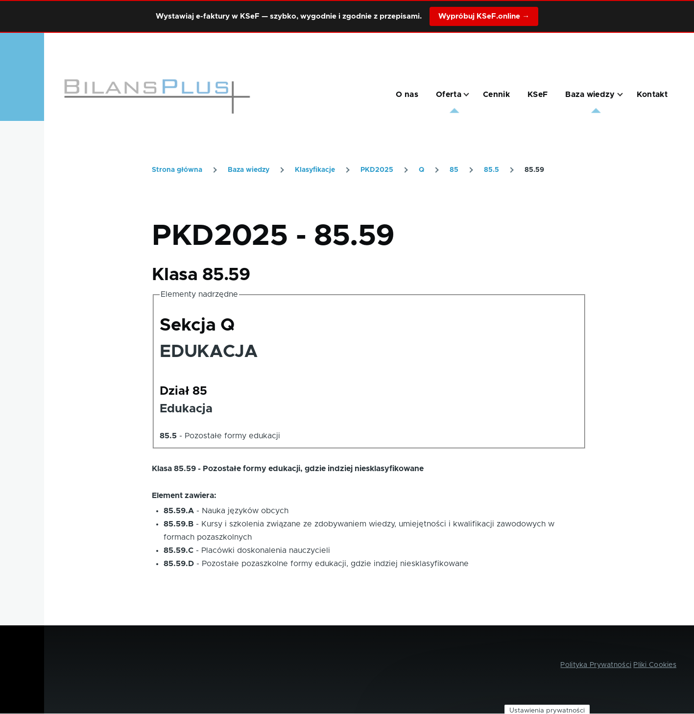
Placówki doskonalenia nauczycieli (265, 550)
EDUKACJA (208, 351)
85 (454, 170)
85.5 (491, 170)
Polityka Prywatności (595, 665)
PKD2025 (376, 170)
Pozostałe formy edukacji (232, 436)
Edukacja (186, 409)
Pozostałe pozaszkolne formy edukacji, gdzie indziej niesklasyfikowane (335, 564)
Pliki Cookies (654, 665)
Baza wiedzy (248, 170)
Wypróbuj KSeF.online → (483, 16)
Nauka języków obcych (245, 511)
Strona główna (177, 170)
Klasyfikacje (315, 170)
